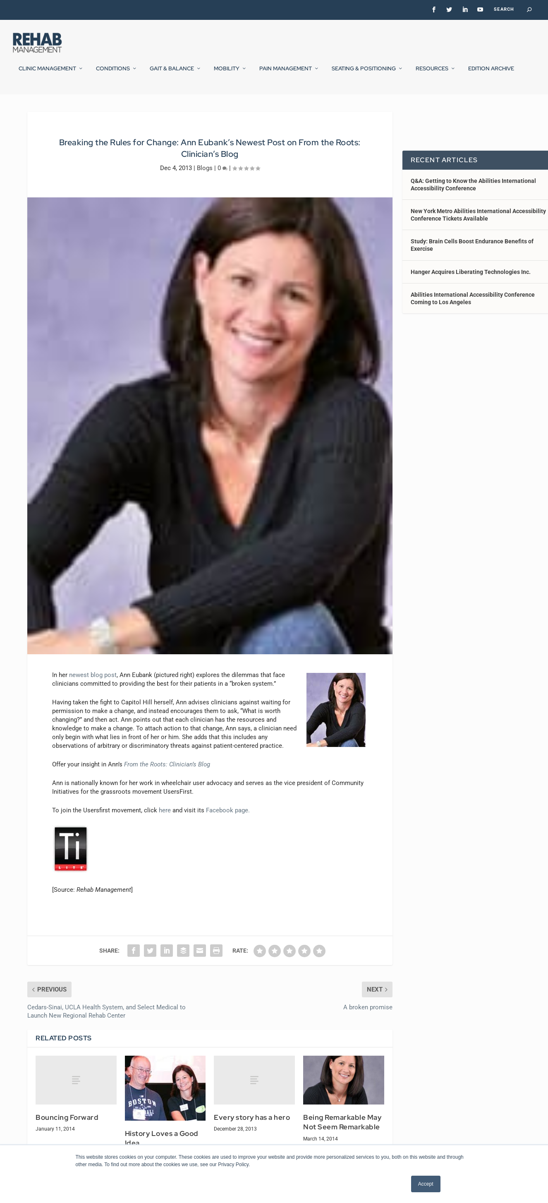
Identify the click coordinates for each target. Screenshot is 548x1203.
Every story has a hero (252, 1138)
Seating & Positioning (364, 74)
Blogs (205, 189)
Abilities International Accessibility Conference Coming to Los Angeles (473, 320)
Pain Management (285, 74)
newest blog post (93, 696)
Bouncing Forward (67, 1138)
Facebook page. (228, 832)
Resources (432, 74)
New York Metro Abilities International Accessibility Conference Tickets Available (478, 236)
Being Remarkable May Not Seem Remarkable (342, 1143)
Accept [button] (425, 1184)
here (165, 832)
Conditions (113, 74)
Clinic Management (47, 74)
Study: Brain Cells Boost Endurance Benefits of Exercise (472, 266)
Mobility (226, 74)
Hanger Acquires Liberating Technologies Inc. (471, 293)
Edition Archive (491, 74)
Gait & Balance (172, 74)
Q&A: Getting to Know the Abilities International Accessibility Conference (473, 206)
